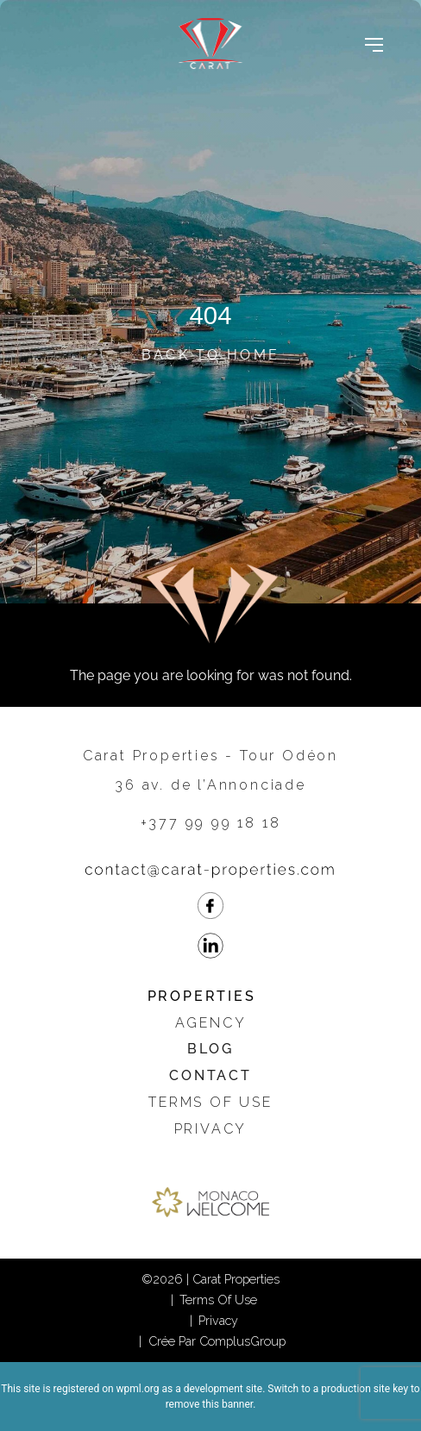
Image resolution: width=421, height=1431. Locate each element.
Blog (210, 1048)
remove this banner (210, 1404)
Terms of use (210, 1102)
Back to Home (210, 355)
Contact (210, 1075)
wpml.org (138, 1389)
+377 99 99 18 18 (211, 823)
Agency (211, 1023)
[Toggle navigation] (374, 44)
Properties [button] (202, 996)
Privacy (211, 1129)
